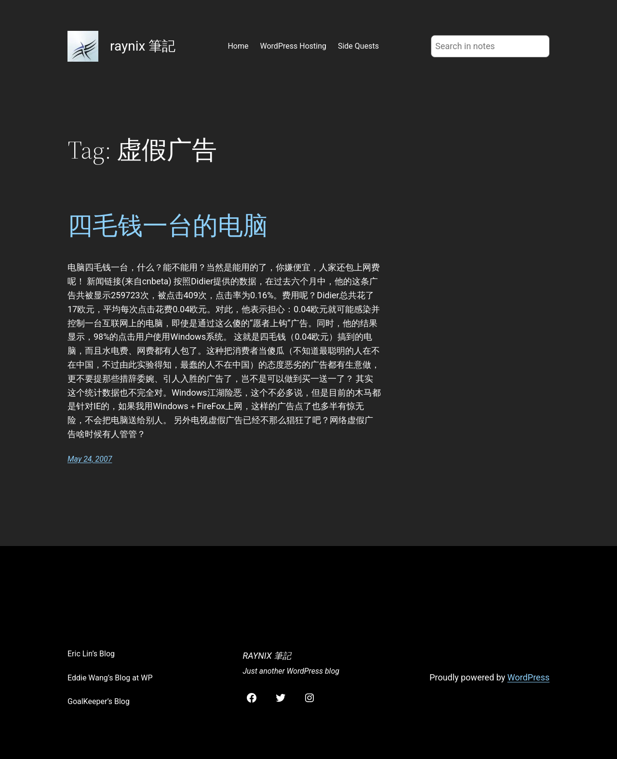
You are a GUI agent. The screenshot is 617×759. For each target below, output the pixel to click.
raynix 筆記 (142, 46)
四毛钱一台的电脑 (167, 225)
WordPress (529, 677)
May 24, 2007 (89, 459)
